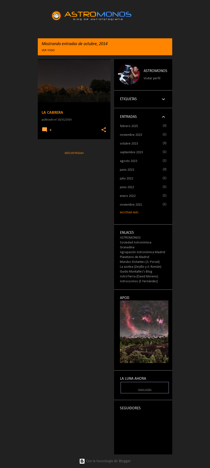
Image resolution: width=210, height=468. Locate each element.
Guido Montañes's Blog (136, 272)
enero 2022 (128, 196)
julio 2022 (126, 178)
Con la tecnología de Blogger (105, 461)
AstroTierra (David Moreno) (139, 276)
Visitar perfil (152, 78)
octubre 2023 (129, 143)
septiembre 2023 (131, 152)
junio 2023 (127, 170)
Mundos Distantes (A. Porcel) (140, 262)
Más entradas (74, 153)
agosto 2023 (128, 161)
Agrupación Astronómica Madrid (142, 252)
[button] (104, 130)
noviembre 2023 (131, 135)
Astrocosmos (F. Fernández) (139, 281)
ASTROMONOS (155, 71)
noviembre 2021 (131, 205)
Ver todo (48, 50)
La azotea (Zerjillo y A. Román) (140, 267)
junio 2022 (127, 187)
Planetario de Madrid (134, 257)
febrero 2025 (129, 126)
